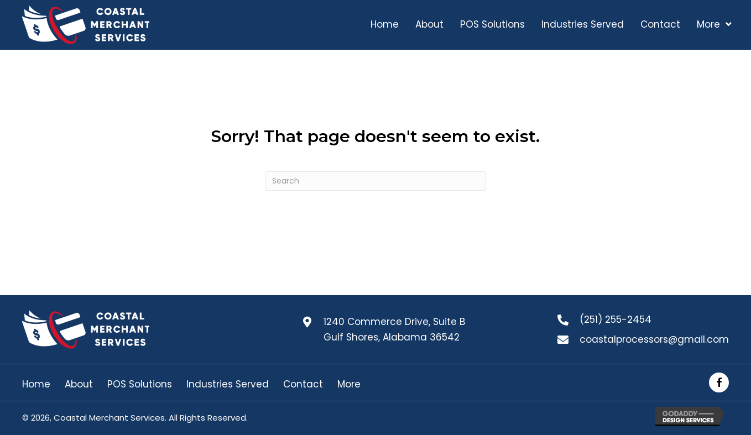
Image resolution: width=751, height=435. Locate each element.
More (349, 384)
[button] (719, 382)
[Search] (375, 181)
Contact (303, 384)
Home (36, 384)
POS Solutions (139, 384)
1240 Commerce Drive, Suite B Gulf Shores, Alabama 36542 (394, 329)
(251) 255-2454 (615, 319)
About (79, 384)
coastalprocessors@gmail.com (654, 339)
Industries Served (227, 384)
